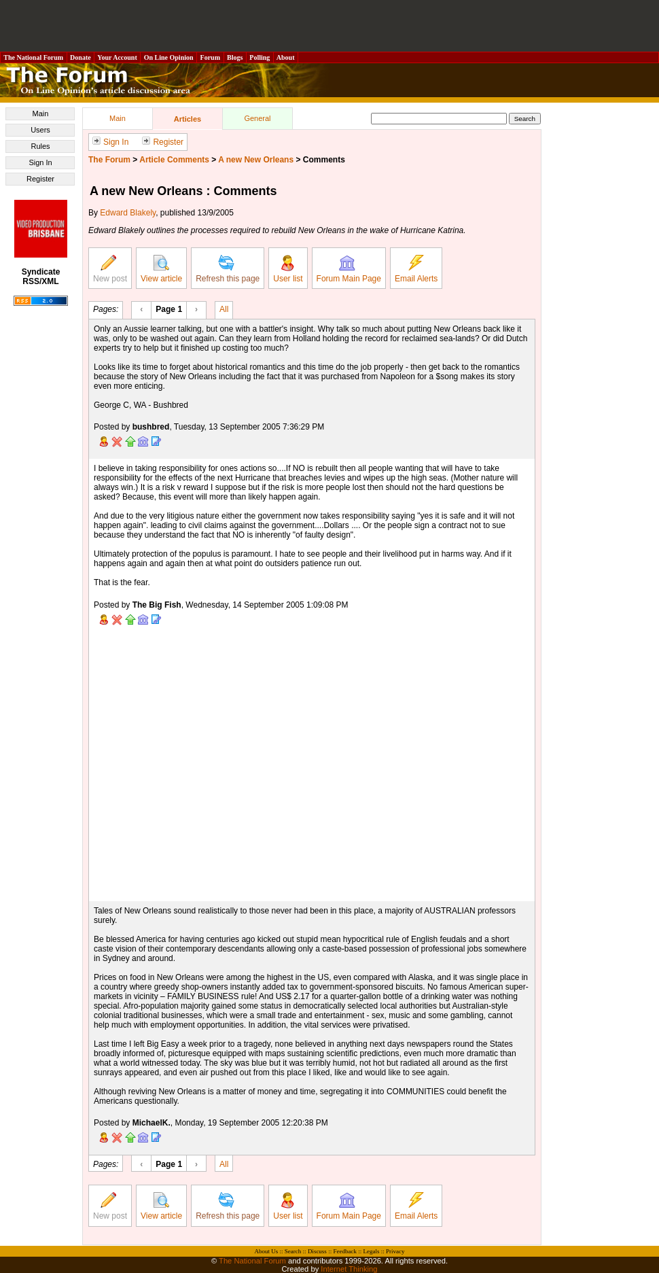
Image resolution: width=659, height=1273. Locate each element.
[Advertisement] (329, 25)
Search (293, 1251)
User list (287, 269)
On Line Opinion (168, 57)
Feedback (344, 1251)
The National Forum (33, 57)
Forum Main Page (349, 269)
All (223, 308)
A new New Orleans (255, 159)
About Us (267, 1251)
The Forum (109, 159)
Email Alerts (416, 269)
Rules (40, 146)
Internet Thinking (349, 1269)
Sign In (40, 162)
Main (41, 113)
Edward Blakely (128, 212)
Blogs (235, 57)
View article (161, 269)
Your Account (117, 57)
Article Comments (174, 159)
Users (40, 130)
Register (40, 179)
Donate (81, 57)
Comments (324, 159)
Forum (209, 57)
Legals (371, 1251)
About (285, 57)
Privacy (395, 1251)
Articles (187, 119)
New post (110, 269)
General (257, 118)
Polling (260, 57)
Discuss (317, 1251)
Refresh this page (228, 269)
